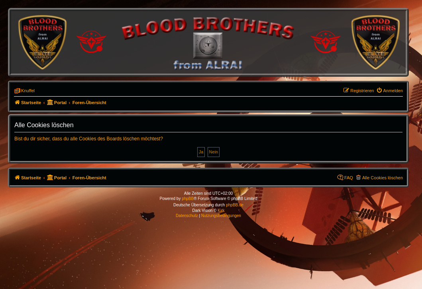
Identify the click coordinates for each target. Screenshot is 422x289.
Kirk (221, 210)
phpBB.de (234, 205)
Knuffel (28, 90)
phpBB (188, 198)
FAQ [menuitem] (348, 177)
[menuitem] (389, 90)
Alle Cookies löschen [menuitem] (382, 177)
